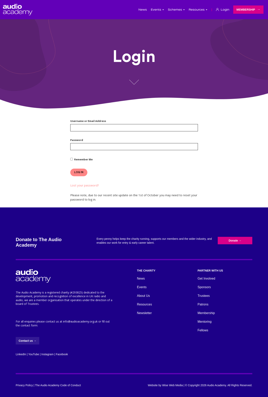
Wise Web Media (172, 385)
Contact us (27, 340)
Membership (245, 9)
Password (76, 140)
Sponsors (204, 287)
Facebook (62, 354)
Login (222, 9)
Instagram (47, 354)
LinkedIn (21, 354)
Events (142, 287)
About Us (143, 295)
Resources (144, 304)
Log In (78, 172)
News (142, 9)
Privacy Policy (24, 385)
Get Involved (206, 278)
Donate (235, 240)
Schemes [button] (176, 9)
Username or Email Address (88, 121)
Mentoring (204, 321)
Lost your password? (84, 185)
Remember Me (83, 159)
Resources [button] (198, 9)
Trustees (204, 295)
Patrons (203, 304)
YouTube (33, 354)
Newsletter (144, 313)
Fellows (203, 330)
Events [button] (157, 9)
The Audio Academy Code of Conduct (58, 385)
